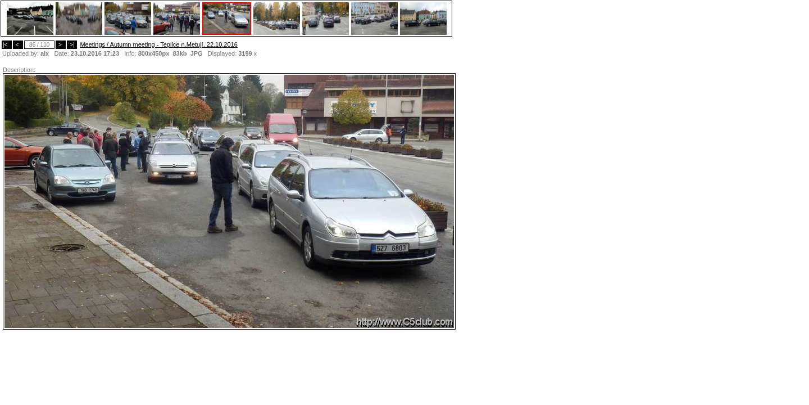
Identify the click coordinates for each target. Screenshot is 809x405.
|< (7, 45)
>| (72, 45)
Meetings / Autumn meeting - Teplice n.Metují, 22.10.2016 (158, 44)
